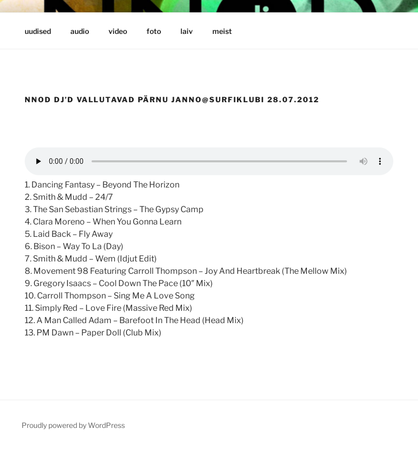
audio (79, 31)
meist (222, 31)
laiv (186, 31)
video (117, 31)
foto (154, 31)
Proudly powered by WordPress (73, 425)
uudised (38, 31)
